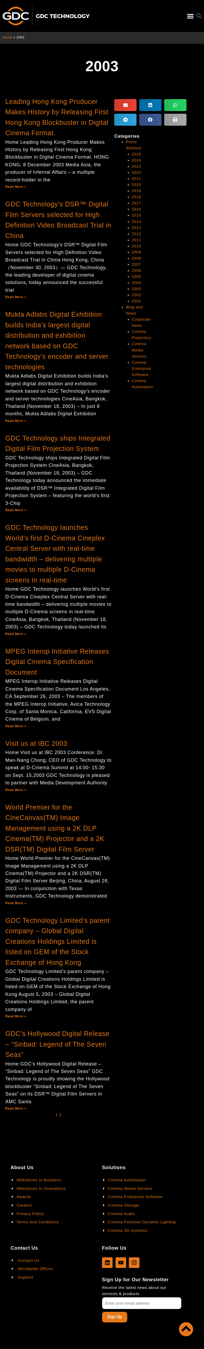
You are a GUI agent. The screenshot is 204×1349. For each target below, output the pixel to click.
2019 (136, 191)
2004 (136, 283)
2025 (136, 154)
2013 (136, 228)
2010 (136, 246)
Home (7, 37)
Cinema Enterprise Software (141, 368)
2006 (136, 270)
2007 (136, 264)
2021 (136, 178)
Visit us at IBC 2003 (36, 743)
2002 (136, 295)
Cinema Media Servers (139, 350)
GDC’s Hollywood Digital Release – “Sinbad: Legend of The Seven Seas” (57, 1044)
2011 (136, 240)
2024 (136, 160)
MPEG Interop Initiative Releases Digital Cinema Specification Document (57, 662)
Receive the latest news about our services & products (134, 1290)
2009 (136, 252)
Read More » (15, 187)
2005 (136, 276)
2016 (136, 209)
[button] (190, 16)
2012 (136, 234)
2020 (136, 185)
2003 (136, 289)
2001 (136, 301)
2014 (136, 221)
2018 (136, 197)
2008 (136, 258)
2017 (136, 203)
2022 (136, 172)
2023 (136, 166)
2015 (136, 215)
